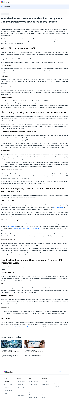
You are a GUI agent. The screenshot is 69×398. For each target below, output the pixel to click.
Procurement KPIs (33, 384)
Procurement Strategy (34, 389)
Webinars (44, 387)
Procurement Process (33, 381)
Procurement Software (9, 384)
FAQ (42, 394)
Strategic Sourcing (21, 381)
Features (6, 396)
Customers (6, 387)
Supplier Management (21, 387)
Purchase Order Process (34, 387)
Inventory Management (22, 392)
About (55, 378)
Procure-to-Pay (20, 384)
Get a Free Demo (8, 390)
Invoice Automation (21, 395)
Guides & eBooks (45, 384)
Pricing (5, 393)
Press (55, 383)
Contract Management (22, 389)
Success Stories (45, 381)
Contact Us (56, 386)
